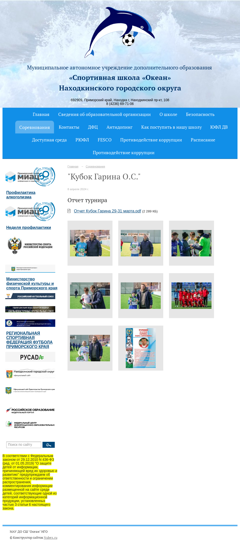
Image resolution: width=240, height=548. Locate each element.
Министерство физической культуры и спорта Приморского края (32, 283)
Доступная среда (49, 140)
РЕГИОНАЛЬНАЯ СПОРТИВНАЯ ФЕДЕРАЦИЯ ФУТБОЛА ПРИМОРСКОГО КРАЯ (29, 340)
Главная (41, 114)
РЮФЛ (82, 140)
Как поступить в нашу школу (171, 127)
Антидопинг (119, 127)
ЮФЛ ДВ (219, 127)
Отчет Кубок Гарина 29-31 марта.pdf (107, 211)
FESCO (105, 140)
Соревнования (34, 127)
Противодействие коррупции (151, 140)
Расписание (203, 140)
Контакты (69, 127)
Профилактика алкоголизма (21, 194)
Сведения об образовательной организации (104, 114)
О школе (168, 114)
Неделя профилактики (28, 227)
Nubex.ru (50, 538)
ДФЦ (93, 127)
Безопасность (200, 114)
